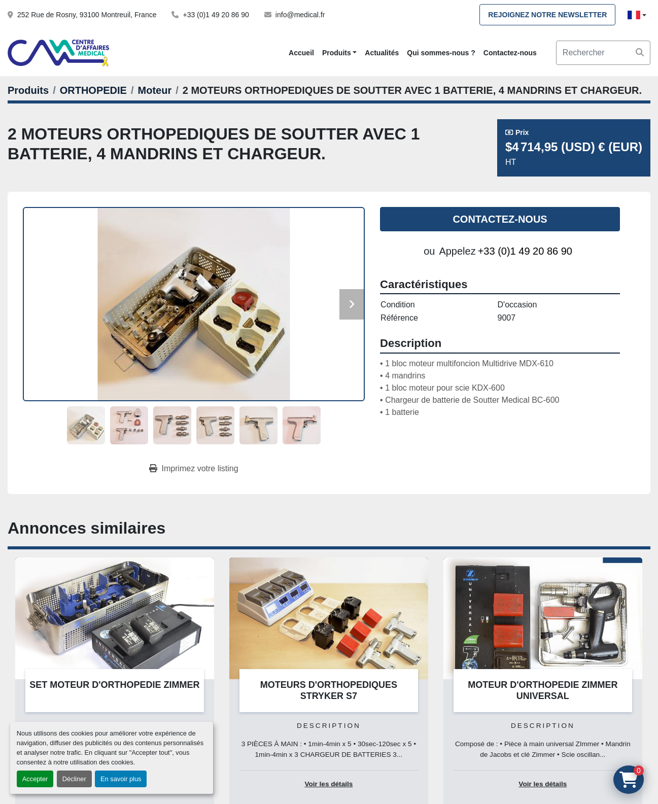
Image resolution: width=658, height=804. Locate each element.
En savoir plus (120, 779)
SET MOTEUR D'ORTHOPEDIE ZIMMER (114, 685)
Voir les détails (328, 784)
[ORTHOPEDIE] (93, 90)
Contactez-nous (510, 53)
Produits (336, 53)
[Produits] (28, 90)
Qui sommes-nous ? (441, 53)
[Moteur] (155, 90)
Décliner (74, 779)
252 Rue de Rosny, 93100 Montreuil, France (86, 15)
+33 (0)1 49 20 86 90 (216, 15)
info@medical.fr (300, 15)
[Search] (603, 53)
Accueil (301, 53)
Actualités (382, 53)
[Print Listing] (193, 468)
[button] (339, 53)
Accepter (35, 779)
